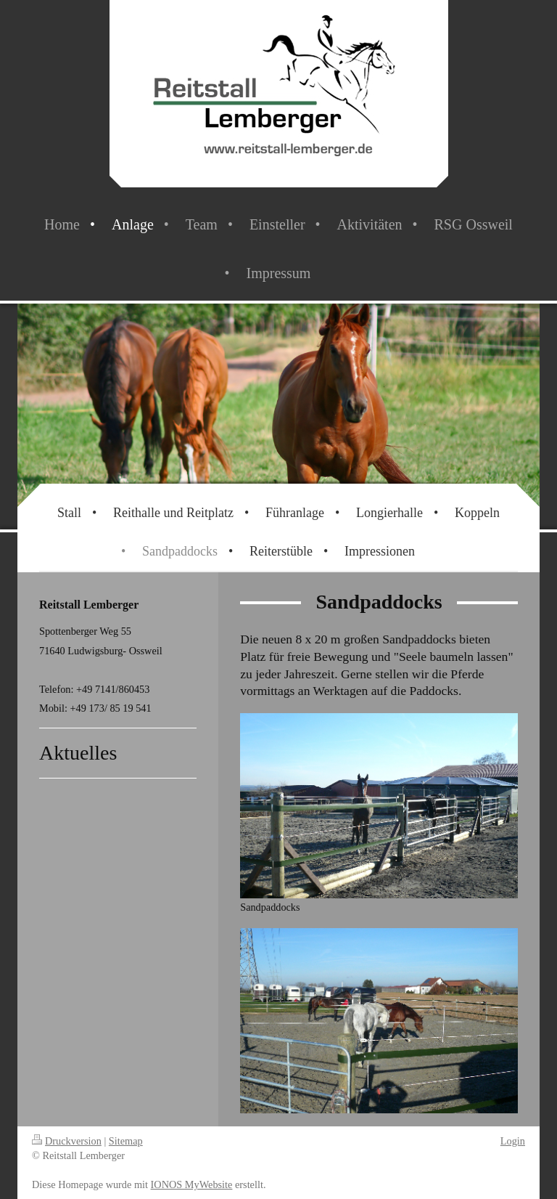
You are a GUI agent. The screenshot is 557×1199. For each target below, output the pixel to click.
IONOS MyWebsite (192, 1184)
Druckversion (67, 1141)
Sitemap (126, 1141)
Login (512, 1141)
